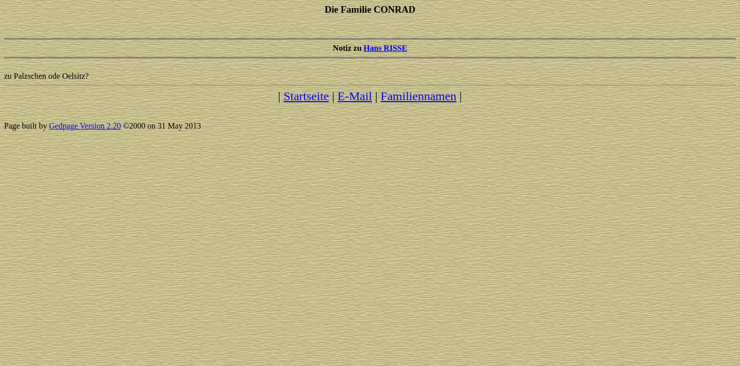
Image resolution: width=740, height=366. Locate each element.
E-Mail (354, 96)
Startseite (306, 96)
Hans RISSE (385, 48)
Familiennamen (418, 96)
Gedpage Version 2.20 (84, 125)
